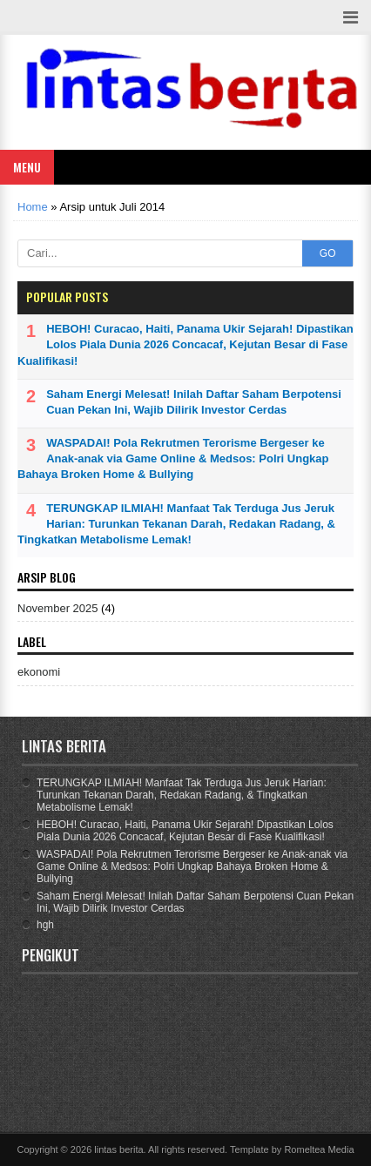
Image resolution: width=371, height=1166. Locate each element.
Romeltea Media (319, 1149)
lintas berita (118, 1149)
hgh (45, 925)
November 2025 (57, 608)
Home (32, 206)
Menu (27, 167)
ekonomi (38, 671)
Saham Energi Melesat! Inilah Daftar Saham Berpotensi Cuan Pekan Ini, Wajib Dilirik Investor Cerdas (193, 402)
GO (328, 253)
